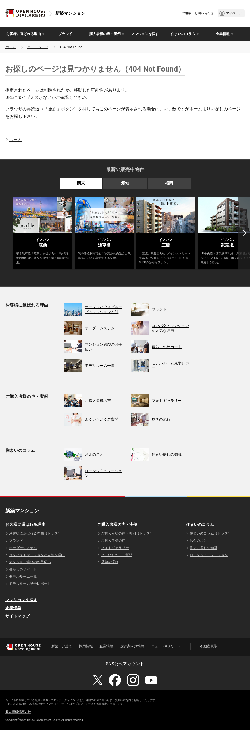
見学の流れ (109, 562)
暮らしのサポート (23, 569)
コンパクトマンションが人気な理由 (37, 555)
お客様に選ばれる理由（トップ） (35, 533)
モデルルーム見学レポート (30, 584)
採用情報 (86, 646)
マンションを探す (145, 34)
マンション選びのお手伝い (30, 562)
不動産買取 (208, 646)
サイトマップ (17, 616)
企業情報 (13, 607)
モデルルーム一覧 (23, 576)
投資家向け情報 (132, 646)
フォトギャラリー (115, 548)
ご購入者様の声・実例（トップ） (127, 533)
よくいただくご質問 (116, 555)
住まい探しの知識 (203, 548)
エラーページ (37, 47)
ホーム (10, 47)
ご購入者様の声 (113, 541)
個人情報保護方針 (18, 712)
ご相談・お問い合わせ (198, 13)
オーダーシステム (23, 548)
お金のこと (198, 541)
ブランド (65, 34)
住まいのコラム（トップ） (210, 533)
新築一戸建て (61, 646)
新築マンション (70, 13)
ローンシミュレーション (209, 555)
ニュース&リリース (166, 646)
